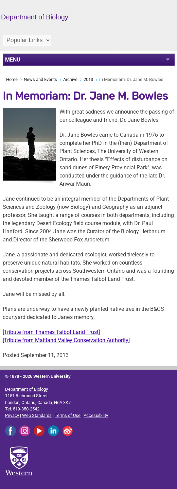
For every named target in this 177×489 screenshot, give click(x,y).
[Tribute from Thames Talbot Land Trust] (51, 332)
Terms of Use (68, 415)
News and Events (40, 79)
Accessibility (96, 415)
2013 (88, 79)
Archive (70, 79)
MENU (12, 59)
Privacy (12, 415)
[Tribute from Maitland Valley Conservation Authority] (66, 340)
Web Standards (37, 415)
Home (12, 79)
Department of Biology (26, 389)
